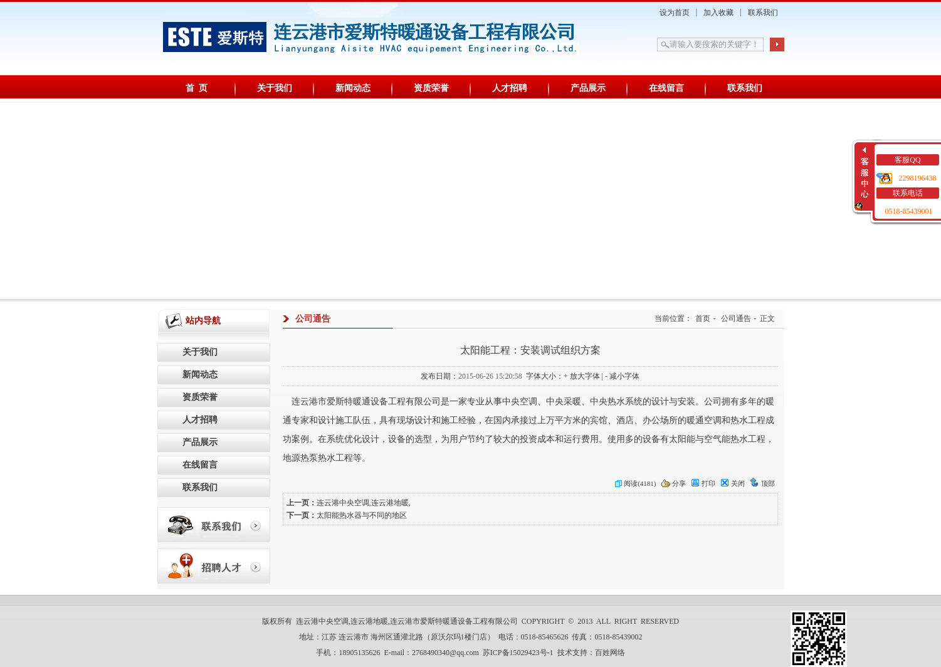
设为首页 (675, 12)
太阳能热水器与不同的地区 (362, 515)
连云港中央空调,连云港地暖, (364, 502)
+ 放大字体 (582, 376)
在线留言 (666, 88)
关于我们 (274, 88)
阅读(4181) (635, 483)
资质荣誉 (431, 88)
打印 (703, 483)
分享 (673, 483)
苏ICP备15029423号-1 (518, 652)
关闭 (732, 483)
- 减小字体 (622, 376)
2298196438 (918, 178)
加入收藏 (718, 12)
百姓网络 (610, 652)
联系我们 (763, 12)
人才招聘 (509, 88)
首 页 (197, 88)
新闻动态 (353, 88)
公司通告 (736, 318)
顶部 (762, 483)
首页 (702, 318)
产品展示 (588, 88)
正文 (767, 318)
